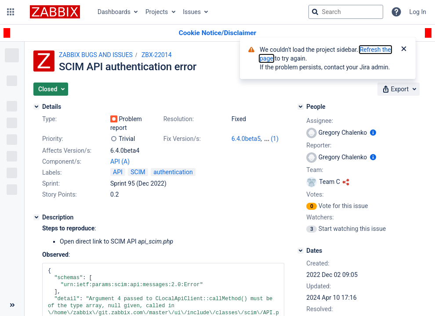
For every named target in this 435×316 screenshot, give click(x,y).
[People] (300, 107)
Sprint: (51, 183)
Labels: (52, 172)
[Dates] (300, 251)
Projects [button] (156, 11)
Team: (314, 169)
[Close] (403, 49)
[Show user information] (373, 132)
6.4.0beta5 (246, 138)
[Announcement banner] (217, 33)
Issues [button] (192, 11)
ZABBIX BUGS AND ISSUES (96, 54)
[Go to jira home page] (54, 12)
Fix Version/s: (182, 138)
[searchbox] (345, 12)
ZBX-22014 (156, 54)
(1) (275, 138)
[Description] (36, 217)
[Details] (36, 107)
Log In (418, 11)
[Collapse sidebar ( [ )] (12, 305)
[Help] (396, 12)
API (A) (120, 161)
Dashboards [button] (114, 11)
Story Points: (59, 194)
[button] (10, 12)
